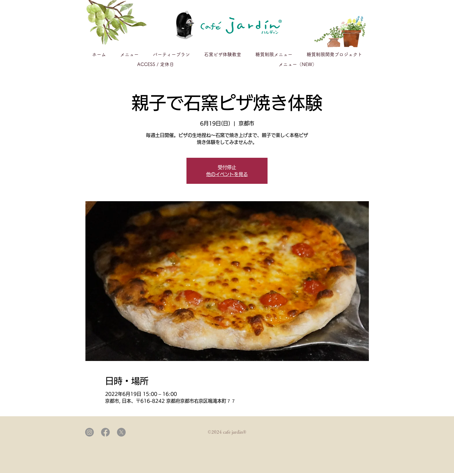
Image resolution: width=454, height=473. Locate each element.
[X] (121, 432)
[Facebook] (105, 432)
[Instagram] (89, 432)
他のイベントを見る (227, 174)
